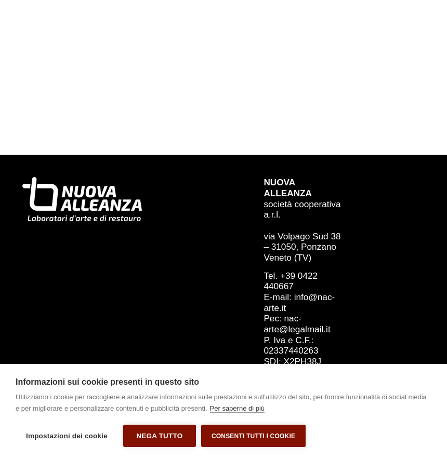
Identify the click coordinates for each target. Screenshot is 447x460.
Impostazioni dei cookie (67, 436)
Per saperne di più (237, 408)
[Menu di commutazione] (415, 42)
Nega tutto (159, 436)
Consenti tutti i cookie (253, 436)
